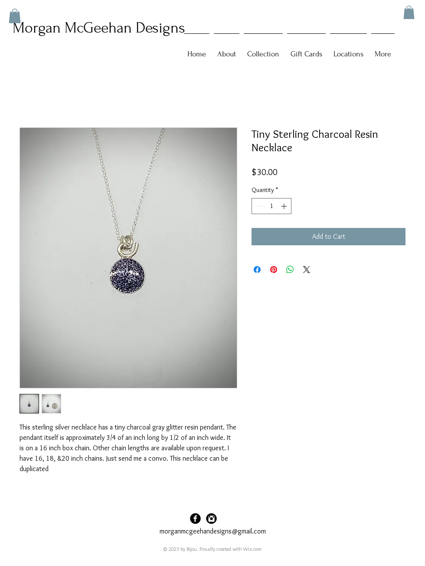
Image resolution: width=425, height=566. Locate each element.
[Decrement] (258, 206)
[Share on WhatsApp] (290, 269)
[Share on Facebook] (257, 269)
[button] (409, 12)
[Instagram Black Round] (211, 518)
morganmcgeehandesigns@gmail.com (213, 531)
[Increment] (284, 206)
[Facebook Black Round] (195, 518)
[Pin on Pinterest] (273, 269)
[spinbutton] (271, 206)
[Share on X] (306, 269)
